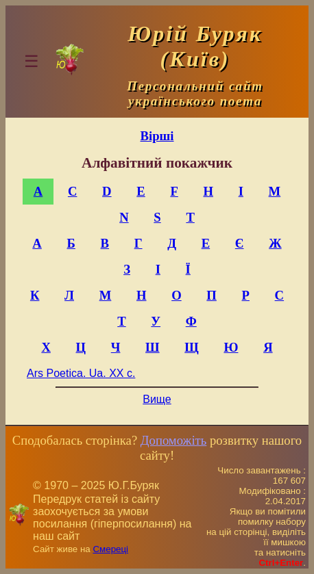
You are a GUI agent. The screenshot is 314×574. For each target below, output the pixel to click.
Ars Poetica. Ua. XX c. (81, 373)
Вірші (157, 136)
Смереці (110, 549)
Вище (157, 399)
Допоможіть (173, 440)
